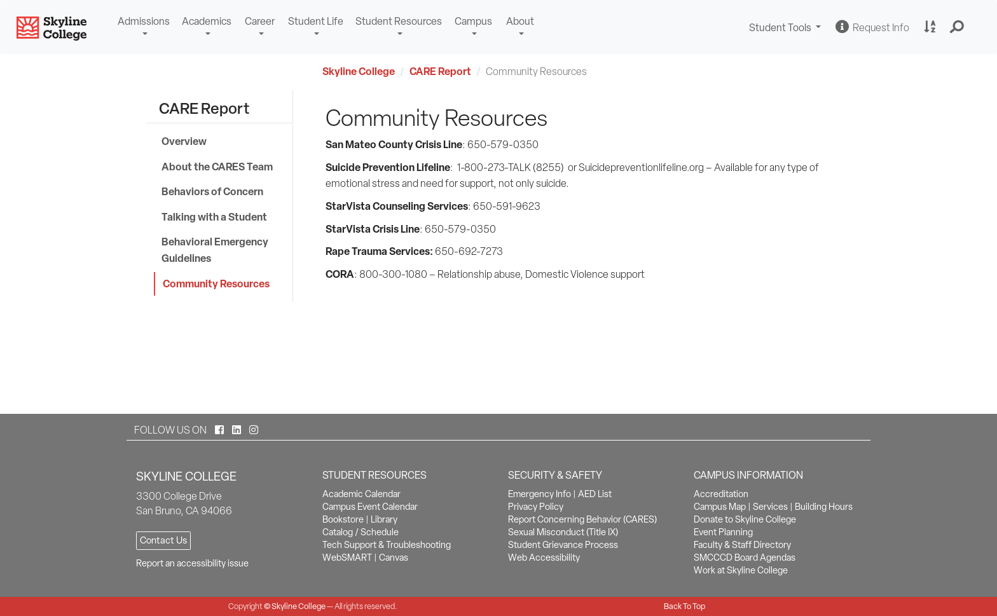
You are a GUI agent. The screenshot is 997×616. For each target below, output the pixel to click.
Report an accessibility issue (192, 563)
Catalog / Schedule (360, 532)
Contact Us (163, 540)
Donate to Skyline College (745, 519)
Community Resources (216, 284)
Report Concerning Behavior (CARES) (582, 519)
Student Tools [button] (786, 29)
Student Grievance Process (563, 545)
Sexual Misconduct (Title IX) (563, 532)
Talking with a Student (214, 217)
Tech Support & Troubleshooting (386, 545)
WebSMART (347, 557)
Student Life (315, 21)
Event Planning (723, 532)
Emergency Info (539, 494)
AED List (595, 494)
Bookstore (343, 519)
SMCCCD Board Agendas (744, 557)
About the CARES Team (217, 167)
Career (260, 21)
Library (384, 519)
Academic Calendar (361, 494)
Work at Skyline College (741, 570)
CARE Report (440, 71)
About (520, 21)
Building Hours (824, 506)
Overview (184, 141)
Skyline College (358, 71)
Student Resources (398, 21)
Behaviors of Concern (212, 191)
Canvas (393, 557)
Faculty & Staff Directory (742, 545)
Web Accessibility (544, 557)
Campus (473, 21)
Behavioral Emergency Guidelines (215, 250)
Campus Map (720, 506)
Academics (206, 21)
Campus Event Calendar (370, 506)
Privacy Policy (535, 506)
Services (770, 506)
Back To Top (684, 606)
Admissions (144, 21)
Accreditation (721, 494)
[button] (957, 27)
